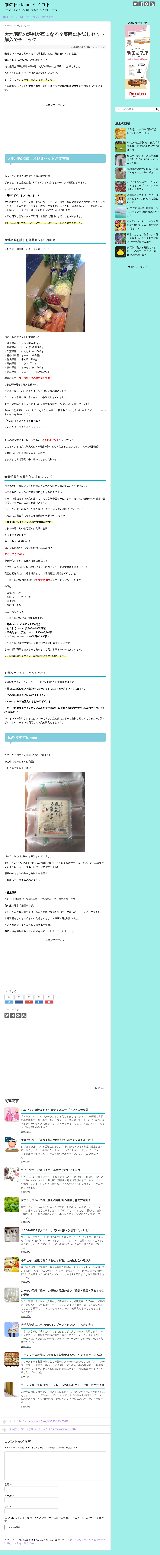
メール (9, 1495)
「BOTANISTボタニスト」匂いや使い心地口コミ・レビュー (57, 1230)
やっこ (101, 1087)
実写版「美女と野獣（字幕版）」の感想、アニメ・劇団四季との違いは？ (142, 251)
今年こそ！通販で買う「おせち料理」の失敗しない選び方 (56, 1260)
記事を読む (26, 1131)
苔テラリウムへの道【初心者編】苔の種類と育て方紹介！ (56, 1200)
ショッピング (97, 47)
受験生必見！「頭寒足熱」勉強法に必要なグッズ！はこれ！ (57, 1140)
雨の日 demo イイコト (27, 4)
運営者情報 (47, 17)
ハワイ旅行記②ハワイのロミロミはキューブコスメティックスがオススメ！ (142, 185)
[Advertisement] (55, 128)
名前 (8, 1484)
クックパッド (35, 427)
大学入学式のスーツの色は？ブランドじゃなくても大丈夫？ (57, 1324)
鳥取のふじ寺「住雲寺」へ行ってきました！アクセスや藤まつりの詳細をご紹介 (142, 238)
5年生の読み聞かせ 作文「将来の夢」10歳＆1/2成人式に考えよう (143, 146)
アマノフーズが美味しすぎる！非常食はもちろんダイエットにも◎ (61, 1354)
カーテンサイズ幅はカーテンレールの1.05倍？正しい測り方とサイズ (62, 1385)
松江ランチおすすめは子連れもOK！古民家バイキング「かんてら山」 (143, 159)
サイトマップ (33, 17)
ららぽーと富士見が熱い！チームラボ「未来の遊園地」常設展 (39, 1429)
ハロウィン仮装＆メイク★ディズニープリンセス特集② (54, 1109)
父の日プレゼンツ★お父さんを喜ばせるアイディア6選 (35, 1421)
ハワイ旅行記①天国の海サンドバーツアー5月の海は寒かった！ (143, 212)
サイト (8, 1506)
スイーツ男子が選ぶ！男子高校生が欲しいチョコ (50, 1170)
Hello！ (5, 17)
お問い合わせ (17, 17)
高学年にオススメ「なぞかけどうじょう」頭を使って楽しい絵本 (142, 198)
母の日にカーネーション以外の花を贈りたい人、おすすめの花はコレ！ (142, 225)
